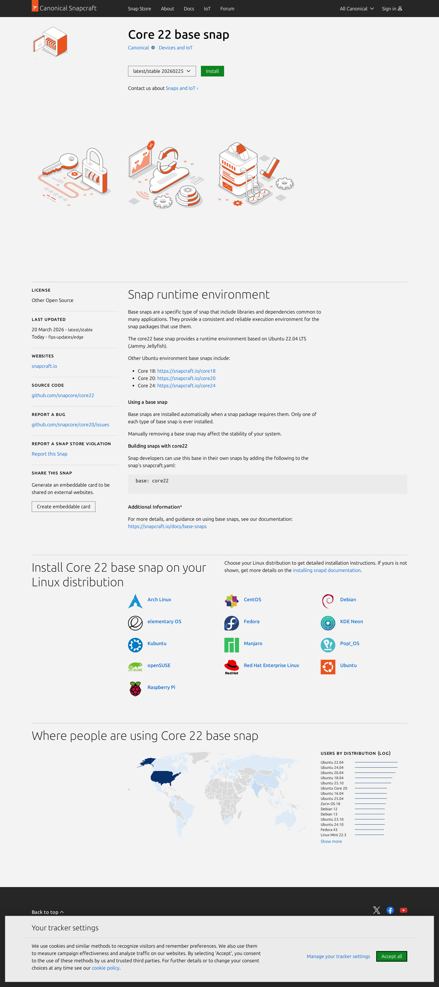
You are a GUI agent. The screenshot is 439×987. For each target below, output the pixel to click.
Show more (331, 841)
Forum (227, 8)
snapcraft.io (44, 366)
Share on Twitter (376, 910)
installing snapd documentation (327, 570)
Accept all (391, 956)
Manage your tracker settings (338, 956)
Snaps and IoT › (182, 88)
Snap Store (139, 8)
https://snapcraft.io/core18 (186, 371)
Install (212, 71)
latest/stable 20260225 (162, 71)
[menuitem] (139, 8)
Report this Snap (49, 453)
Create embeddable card (63, 506)
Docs (189, 8)
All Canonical (353, 8)
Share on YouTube (403, 910)
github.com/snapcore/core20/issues (70, 424)
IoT (207, 8)
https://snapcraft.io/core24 (186, 385)
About (167, 8)
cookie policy (106, 968)
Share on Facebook (390, 910)
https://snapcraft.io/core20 (186, 378)
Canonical (139, 47)
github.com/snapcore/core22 (63, 395)
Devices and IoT (176, 47)
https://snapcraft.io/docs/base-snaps (167, 526)
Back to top (48, 912)
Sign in (392, 8)
